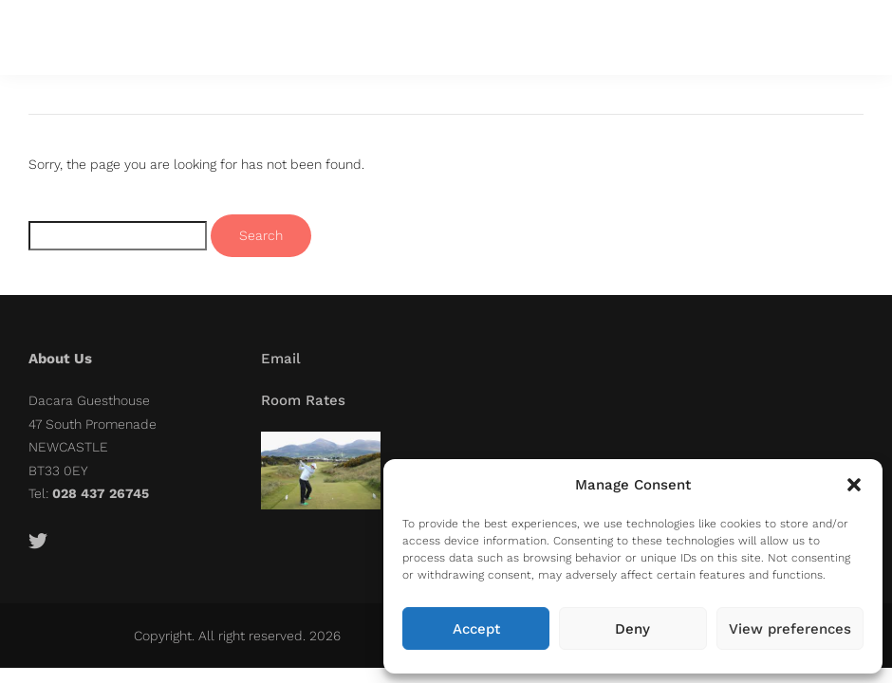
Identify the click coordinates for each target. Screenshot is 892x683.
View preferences (790, 628)
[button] (854, 484)
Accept (476, 628)
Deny (632, 628)
